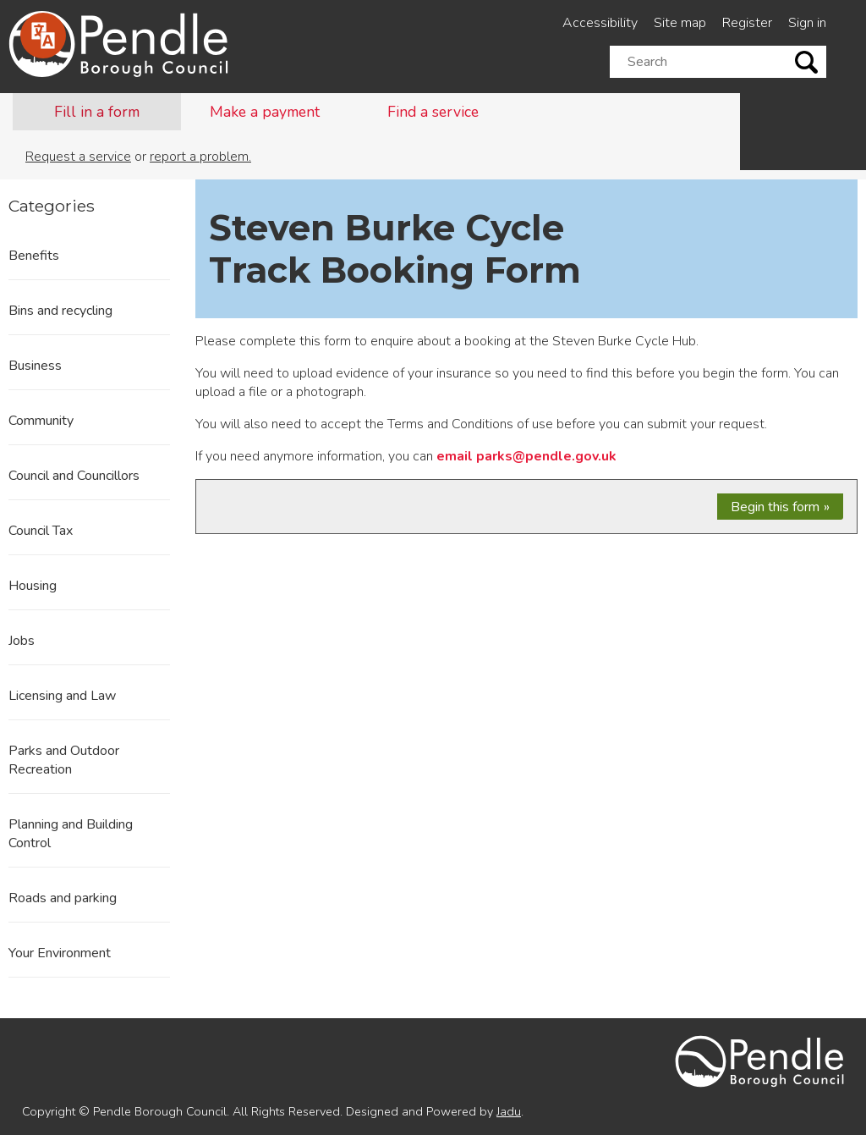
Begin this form (775, 507)
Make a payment (265, 112)
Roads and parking (62, 898)
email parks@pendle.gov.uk (526, 456)
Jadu (508, 1111)
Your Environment (59, 953)
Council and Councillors (74, 475)
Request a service (78, 156)
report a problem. (200, 156)
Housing (32, 585)
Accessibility (600, 23)
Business (35, 365)
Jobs (21, 640)
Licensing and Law (62, 695)
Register (747, 23)
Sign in (807, 23)
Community (41, 420)
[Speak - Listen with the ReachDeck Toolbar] (43, 35)
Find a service (433, 112)
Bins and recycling (60, 310)
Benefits (33, 255)
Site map (680, 23)
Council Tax (40, 530)
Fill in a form (97, 112)
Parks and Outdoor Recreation (63, 760)
